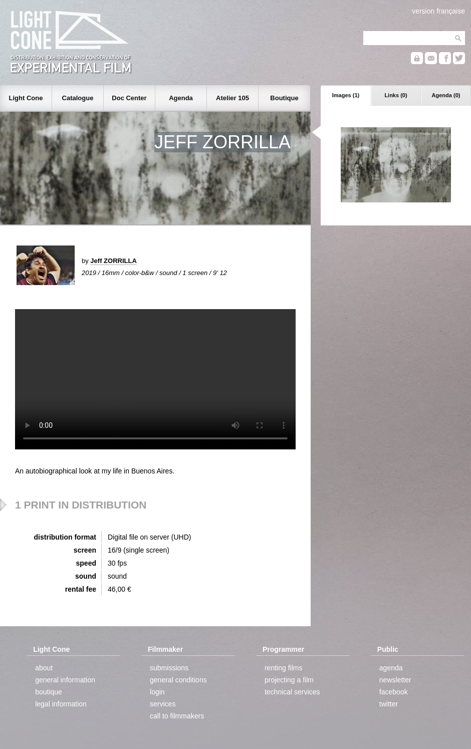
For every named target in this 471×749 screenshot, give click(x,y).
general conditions (178, 680)
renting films (283, 668)
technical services (292, 692)
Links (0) (395, 95)
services (162, 704)
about (44, 668)
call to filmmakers (177, 716)
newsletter (395, 680)
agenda (391, 668)
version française (438, 11)
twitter (388, 704)
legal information (61, 704)
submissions (169, 668)
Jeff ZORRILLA (113, 261)
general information (65, 680)
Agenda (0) (446, 95)
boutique (48, 692)
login (157, 692)
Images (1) (345, 95)
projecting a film (289, 680)
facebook (393, 692)
